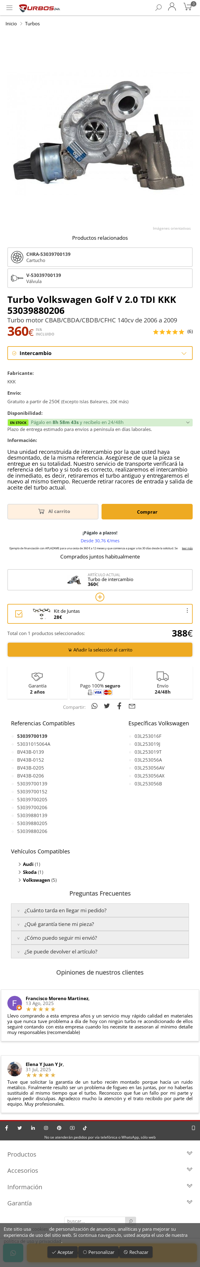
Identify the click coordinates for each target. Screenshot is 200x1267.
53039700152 (32, 791)
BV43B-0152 (30, 760)
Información (100, 1187)
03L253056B (148, 784)
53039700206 (32, 807)
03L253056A (148, 760)
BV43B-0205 (30, 768)
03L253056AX (150, 776)
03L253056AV (150, 768)
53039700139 (32, 784)
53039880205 (32, 823)
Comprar (147, 512)
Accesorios (100, 1171)
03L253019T (148, 752)
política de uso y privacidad (32, 1241)
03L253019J (147, 744)
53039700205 (32, 799)
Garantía (100, 1204)
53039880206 (32, 831)
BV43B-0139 (30, 752)
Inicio (11, 23)
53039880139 (32, 815)
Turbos (32, 23)
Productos (100, 1154)
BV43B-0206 (30, 776)
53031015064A (33, 744)
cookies (40, 1229)
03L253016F (148, 736)
